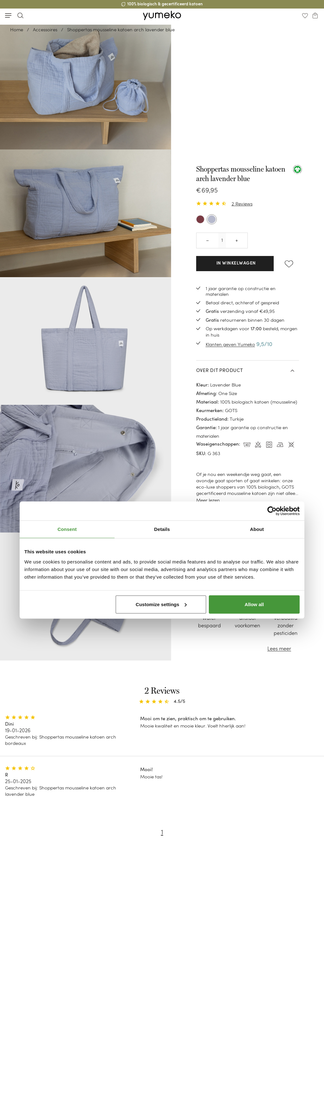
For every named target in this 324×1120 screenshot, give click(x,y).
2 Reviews (242, 203)
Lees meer (279, 649)
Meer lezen (208, 500)
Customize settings (161, 604)
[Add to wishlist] (289, 263)
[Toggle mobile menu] (8, 15)
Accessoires (45, 29)
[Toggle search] (20, 15)
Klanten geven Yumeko (230, 344)
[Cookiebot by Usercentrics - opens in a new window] (272, 511)
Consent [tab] (67, 529)
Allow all (254, 604)
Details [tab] (162, 529)
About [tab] (257, 529)
